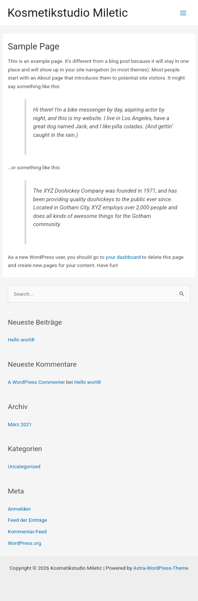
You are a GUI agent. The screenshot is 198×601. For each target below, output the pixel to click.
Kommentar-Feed (27, 531)
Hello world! (21, 340)
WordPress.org (24, 543)
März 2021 (20, 424)
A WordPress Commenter (36, 382)
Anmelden (19, 509)
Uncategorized (24, 466)
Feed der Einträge (27, 520)
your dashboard (123, 257)
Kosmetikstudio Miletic (67, 13)
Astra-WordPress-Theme (160, 568)
